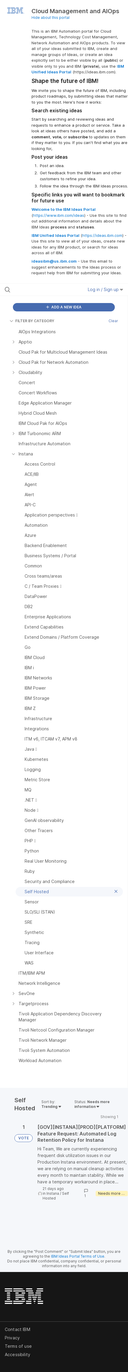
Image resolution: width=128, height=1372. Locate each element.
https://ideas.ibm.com (102, 235)
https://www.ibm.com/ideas (58, 215)
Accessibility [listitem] (17, 1354)
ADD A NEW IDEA (64, 307)
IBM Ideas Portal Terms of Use (77, 1256)
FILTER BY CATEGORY (32, 321)
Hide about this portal (50, 17)
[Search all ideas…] (39, 289)
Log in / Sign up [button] (105, 289)
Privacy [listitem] (12, 1337)
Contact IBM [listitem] (17, 1329)
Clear (113, 321)
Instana (52, 1193)
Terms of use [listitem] (18, 1346)
